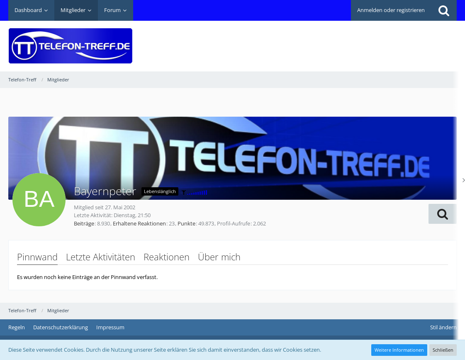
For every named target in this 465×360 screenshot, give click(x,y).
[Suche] (444, 10)
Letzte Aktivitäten (100, 256)
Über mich (219, 256)
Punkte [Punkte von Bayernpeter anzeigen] (186, 223)
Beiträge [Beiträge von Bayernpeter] (84, 223)
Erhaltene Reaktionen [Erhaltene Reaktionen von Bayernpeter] (139, 223)
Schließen (443, 350)
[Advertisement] (306, 40)
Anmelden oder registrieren (391, 10)
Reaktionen (167, 256)
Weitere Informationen (399, 350)
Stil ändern (443, 327)
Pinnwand (37, 256)
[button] (442, 214)
